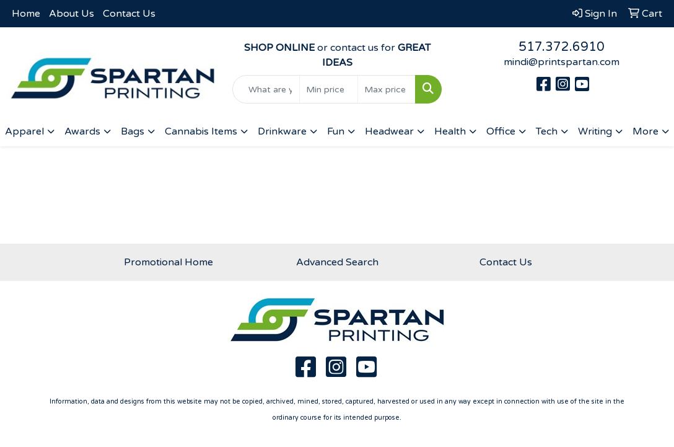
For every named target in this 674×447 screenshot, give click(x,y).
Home (26, 13)
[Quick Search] (266, 89)
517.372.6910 (562, 47)
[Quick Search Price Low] (328, 89)
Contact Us (129, 13)
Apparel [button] (24, 131)
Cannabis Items (201, 131)
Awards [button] (82, 131)
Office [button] (500, 131)
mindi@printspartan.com (561, 62)
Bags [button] (132, 131)
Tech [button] (547, 131)
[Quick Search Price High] (386, 89)
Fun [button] (335, 131)
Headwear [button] (389, 131)
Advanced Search (337, 262)
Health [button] (450, 131)
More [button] (645, 131)
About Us (71, 13)
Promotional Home (168, 262)
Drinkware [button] (282, 131)
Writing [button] (595, 131)
